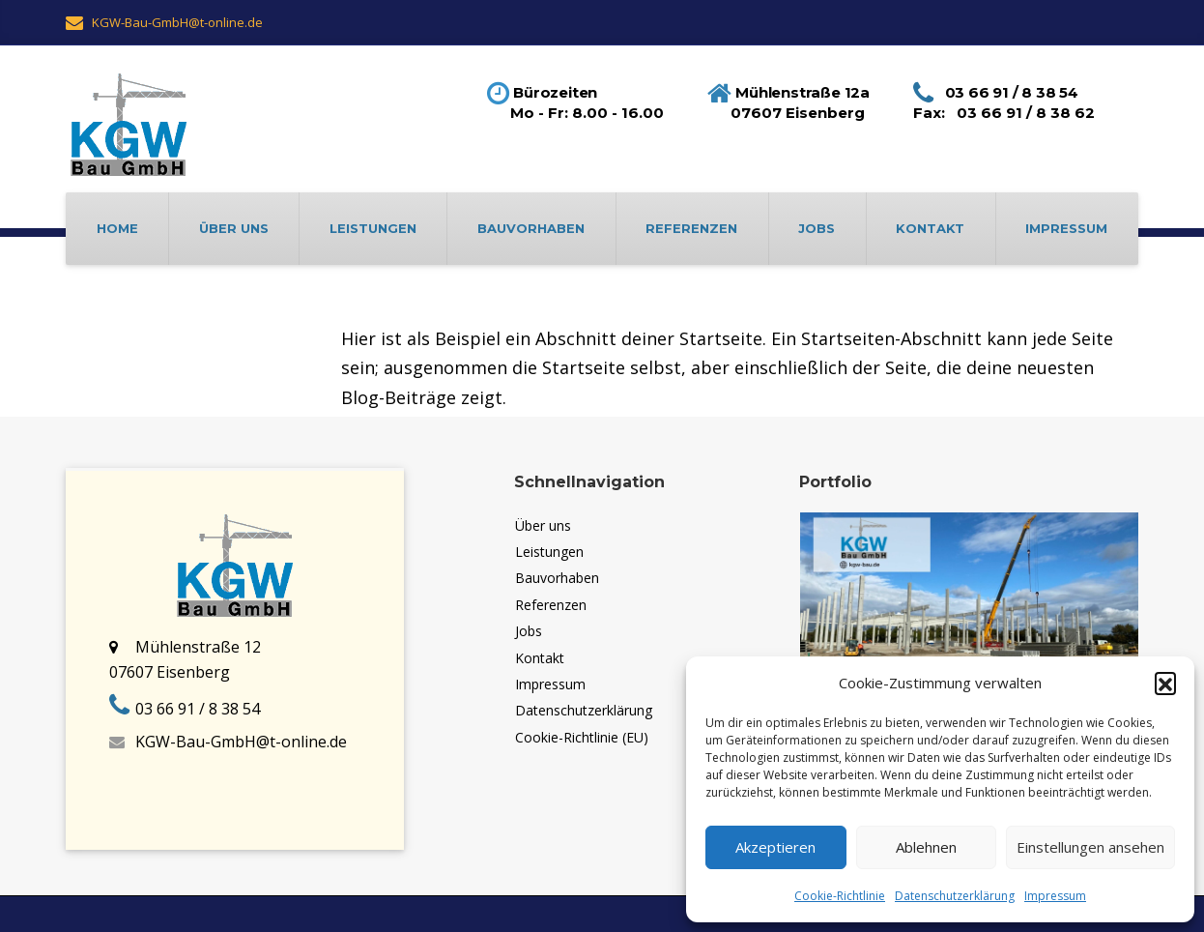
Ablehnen (926, 847)
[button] (1165, 682)
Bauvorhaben (531, 228)
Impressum (1055, 896)
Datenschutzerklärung (955, 896)
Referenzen (691, 228)
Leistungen (373, 228)
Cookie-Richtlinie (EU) (581, 737)
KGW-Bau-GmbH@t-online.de (241, 741)
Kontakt (930, 228)
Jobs (816, 228)
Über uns (234, 228)
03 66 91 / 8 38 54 (197, 708)
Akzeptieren (775, 847)
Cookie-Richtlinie (839, 896)
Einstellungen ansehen (1090, 847)
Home (117, 228)
